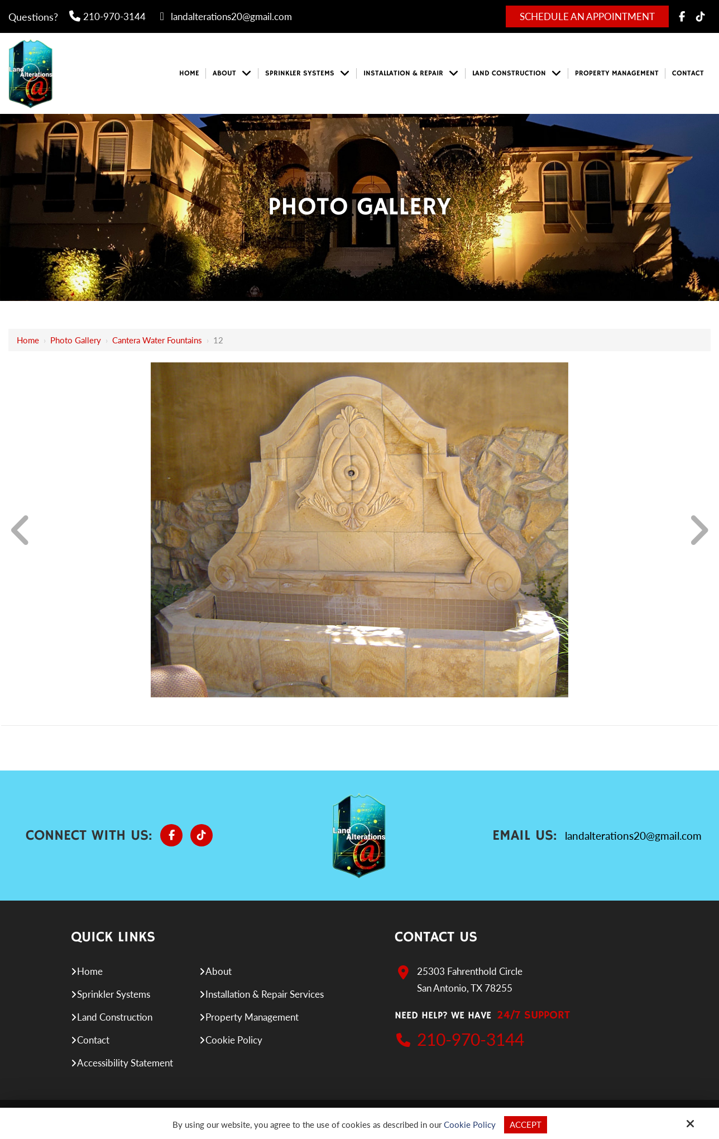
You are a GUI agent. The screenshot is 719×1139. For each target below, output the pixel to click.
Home (28, 340)
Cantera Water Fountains (157, 340)
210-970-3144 (107, 16)
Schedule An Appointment (587, 16)
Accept (525, 1124)
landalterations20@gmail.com (224, 16)
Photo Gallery (75, 340)
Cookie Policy (470, 1124)
